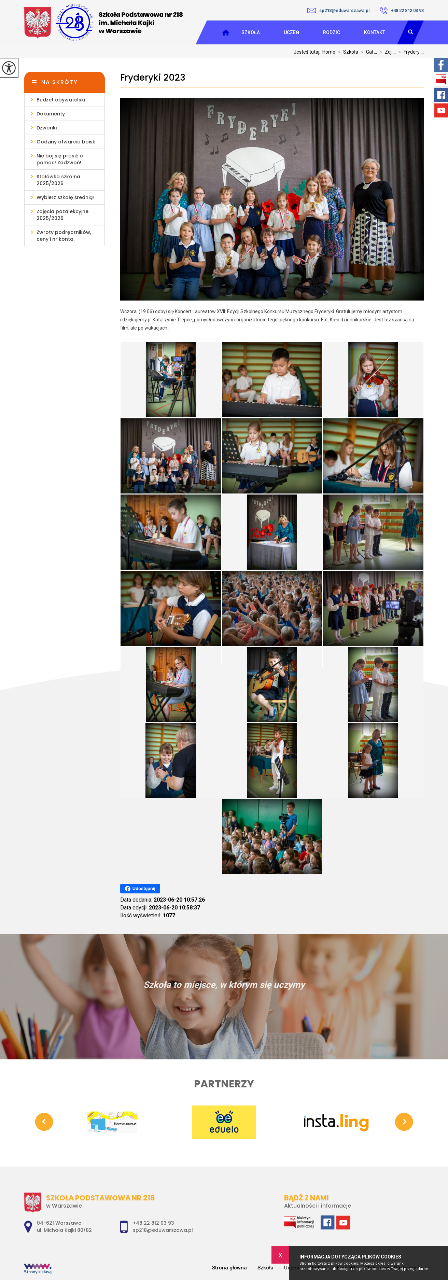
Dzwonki (47, 127)
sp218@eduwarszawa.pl (338, 10)
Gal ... (367, 52)
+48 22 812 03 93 (402, 10)
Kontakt (374, 32)
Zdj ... (386, 52)
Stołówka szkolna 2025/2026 (58, 180)
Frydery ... (410, 52)
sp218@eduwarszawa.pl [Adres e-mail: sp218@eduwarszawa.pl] (163, 1230)
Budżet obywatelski (61, 99)
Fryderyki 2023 (152, 78)
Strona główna (229, 1267)
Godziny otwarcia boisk (66, 141)
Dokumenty (51, 113)
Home (328, 52)
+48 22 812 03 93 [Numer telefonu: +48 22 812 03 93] (153, 1223)
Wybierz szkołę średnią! (65, 197)
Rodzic (331, 32)
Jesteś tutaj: (308, 52)
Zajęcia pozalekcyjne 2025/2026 (62, 215)
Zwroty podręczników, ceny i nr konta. (64, 235)
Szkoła (250, 32)
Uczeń (291, 32)
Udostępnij (140, 888)
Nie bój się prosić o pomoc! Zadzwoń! (60, 159)
